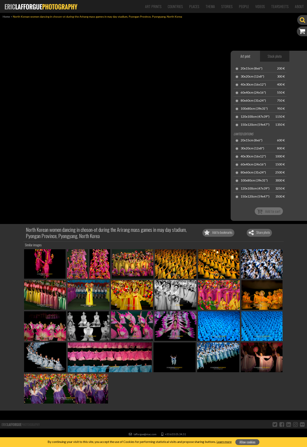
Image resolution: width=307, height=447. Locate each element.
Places (194, 6)
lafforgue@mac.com (142, 434)
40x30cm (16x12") (253, 84)
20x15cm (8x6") (251, 68)
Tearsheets (280, 6)
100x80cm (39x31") (254, 108)
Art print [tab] (245, 56)
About (299, 6)
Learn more (224, 441)
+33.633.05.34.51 (173, 434)
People (244, 6)
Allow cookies (247, 442)
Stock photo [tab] (275, 56)
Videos (260, 6)
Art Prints (153, 6)
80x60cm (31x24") (253, 100)
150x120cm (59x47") (255, 124)
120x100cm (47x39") (255, 116)
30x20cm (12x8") (252, 76)
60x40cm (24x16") (253, 92)
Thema (210, 6)
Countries (175, 6)
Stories (227, 6)
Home (6, 16)
